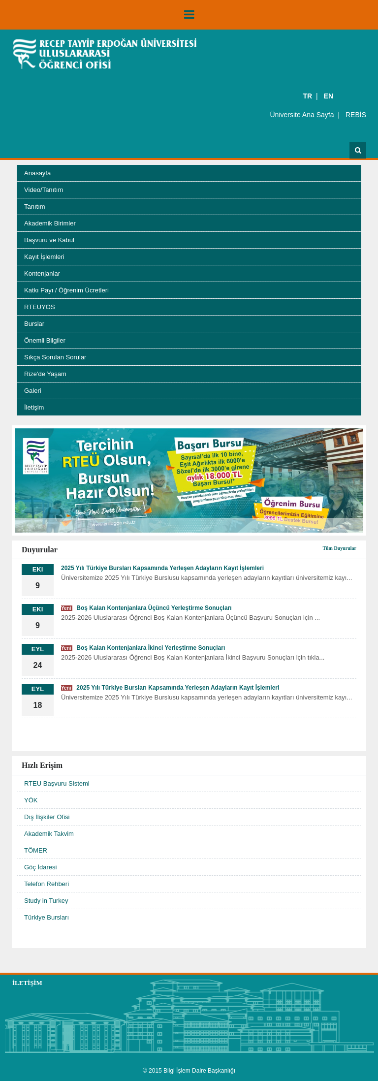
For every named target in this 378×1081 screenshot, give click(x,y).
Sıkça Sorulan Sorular (55, 357)
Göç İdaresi (40, 867)
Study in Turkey (46, 900)
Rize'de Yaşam (45, 374)
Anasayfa (37, 173)
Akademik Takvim (49, 833)
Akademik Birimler (50, 223)
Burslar (34, 323)
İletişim (34, 407)
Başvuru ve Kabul (49, 240)
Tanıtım (34, 206)
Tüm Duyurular (339, 548)
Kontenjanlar (42, 273)
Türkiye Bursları (46, 917)
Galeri (32, 390)
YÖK (30, 800)
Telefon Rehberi (46, 884)
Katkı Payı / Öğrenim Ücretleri (66, 290)
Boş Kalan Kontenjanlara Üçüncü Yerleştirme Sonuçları (146, 607)
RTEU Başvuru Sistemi (57, 783)
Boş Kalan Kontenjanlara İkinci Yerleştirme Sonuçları (143, 647)
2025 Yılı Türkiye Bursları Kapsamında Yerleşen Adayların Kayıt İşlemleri (162, 568)
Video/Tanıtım (43, 189)
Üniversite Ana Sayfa (302, 115)
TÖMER (35, 850)
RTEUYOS (39, 307)
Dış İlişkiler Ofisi (46, 817)
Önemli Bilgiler (44, 340)
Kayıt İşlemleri (44, 256)
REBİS (356, 115)
